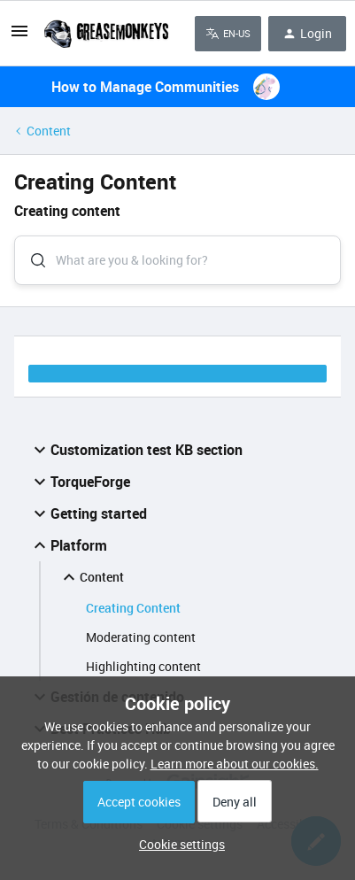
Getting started (88, 513)
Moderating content (141, 637)
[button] (177, 844)
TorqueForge (79, 481)
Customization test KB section (136, 449)
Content (49, 130)
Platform (68, 545)
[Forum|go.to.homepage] (105, 33)
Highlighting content (143, 666)
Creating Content (133, 607)
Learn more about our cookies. (234, 763)
